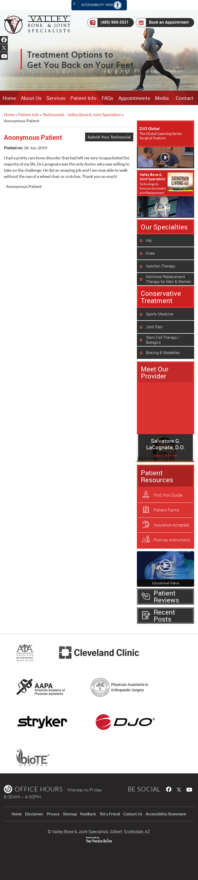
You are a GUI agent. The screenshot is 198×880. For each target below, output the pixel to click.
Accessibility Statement (166, 814)
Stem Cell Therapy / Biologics (162, 340)
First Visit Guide (168, 495)
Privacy (53, 814)
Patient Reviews (166, 596)
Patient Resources (157, 476)
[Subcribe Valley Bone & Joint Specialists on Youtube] (190, 789)
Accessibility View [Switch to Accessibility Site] (101, 5)
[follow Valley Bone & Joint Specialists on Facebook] (168, 789)
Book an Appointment (162, 22)
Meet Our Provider (155, 372)
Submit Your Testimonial (109, 136)
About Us (31, 98)
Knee (150, 253)
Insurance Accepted (171, 525)
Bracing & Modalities (163, 352)
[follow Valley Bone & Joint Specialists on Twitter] (179, 789)
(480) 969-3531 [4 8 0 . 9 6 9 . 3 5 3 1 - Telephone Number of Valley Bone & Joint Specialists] (108, 22)
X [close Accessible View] (74, 4)
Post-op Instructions (172, 540)
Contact (184, 98)
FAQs (107, 98)
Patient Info (83, 98)
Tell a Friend (110, 814)
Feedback (88, 814)
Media (162, 98)
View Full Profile (166, 456)
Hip (149, 240)
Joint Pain (154, 326)
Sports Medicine (159, 313)
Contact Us (132, 814)
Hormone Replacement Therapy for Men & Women (168, 279)
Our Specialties (164, 226)
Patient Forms (166, 510)
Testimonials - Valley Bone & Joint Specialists (82, 114)
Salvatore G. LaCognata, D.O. (165, 444)
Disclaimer (34, 814)
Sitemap (70, 814)
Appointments (134, 98)
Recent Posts (164, 615)
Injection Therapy (160, 266)
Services (55, 98)
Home (9, 98)
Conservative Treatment (161, 297)
